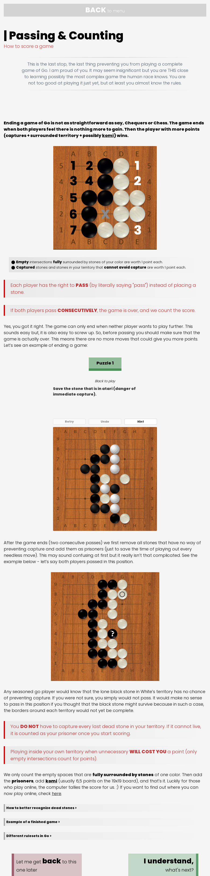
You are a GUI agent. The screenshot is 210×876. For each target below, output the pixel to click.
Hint (140, 422)
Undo (105, 422)
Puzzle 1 (105, 363)
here (56, 793)
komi (108, 135)
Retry (69, 422)
